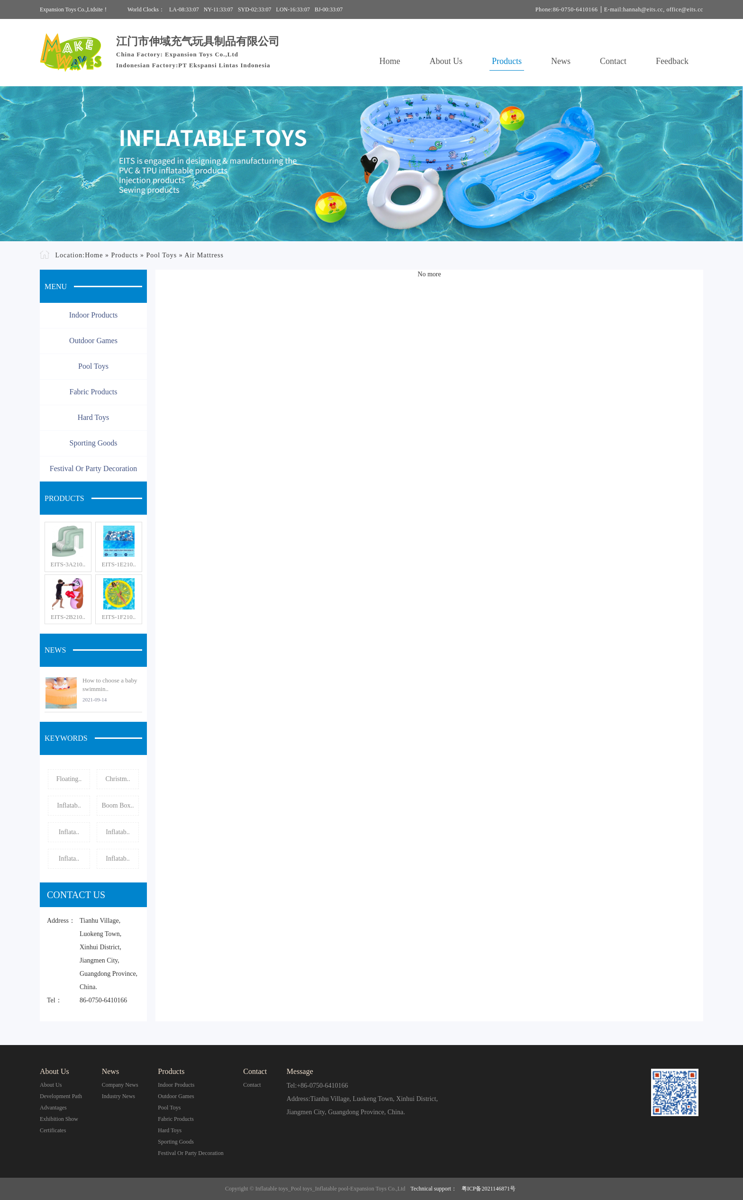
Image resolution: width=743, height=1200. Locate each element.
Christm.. (117, 778)
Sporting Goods (94, 443)
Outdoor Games (93, 340)
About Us (446, 61)
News (561, 61)
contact (252, 1085)
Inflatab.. (69, 805)
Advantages (53, 1107)
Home (390, 61)
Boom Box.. (117, 805)
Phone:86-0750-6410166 (566, 9)
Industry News (118, 1096)
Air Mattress (204, 255)
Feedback (672, 61)
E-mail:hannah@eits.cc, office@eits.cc (653, 9)
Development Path (61, 1096)
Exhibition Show (59, 1119)
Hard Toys (93, 417)
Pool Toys (161, 255)
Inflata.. (69, 832)
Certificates (53, 1130)
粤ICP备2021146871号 (489, 1188)
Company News (120, 1085)
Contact (613, 61)
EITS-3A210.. (68, 564)
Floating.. (69, 778)
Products (507, 61)
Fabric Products (94, 392)
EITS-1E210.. (118, 564)
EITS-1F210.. (119, 616)
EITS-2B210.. (68, 616)
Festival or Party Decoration (93, 468)
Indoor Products (93, 315)
